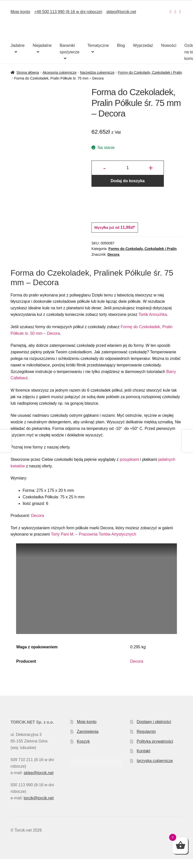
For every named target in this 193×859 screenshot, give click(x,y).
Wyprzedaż (143, 45)
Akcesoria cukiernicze (59, 72)
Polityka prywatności (155, 741)
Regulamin (146, 731)
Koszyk (83, 741)
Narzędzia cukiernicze (97, 72)
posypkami (129, 459)
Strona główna (27, 72)
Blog (121, 45)
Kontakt (143, 751)
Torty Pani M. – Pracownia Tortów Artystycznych (94, 534)
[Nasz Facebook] (175, 12)
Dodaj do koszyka (127, 181)
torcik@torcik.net (39, 798)
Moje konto (20, 12)
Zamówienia (88, 731)
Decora (113, 254)
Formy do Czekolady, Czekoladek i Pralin (150, 72)
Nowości (168, 45)
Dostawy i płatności (154, 722)
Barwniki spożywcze (69, 48)
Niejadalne (42, 45)
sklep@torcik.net (121, 12)
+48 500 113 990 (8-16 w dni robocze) (68, 12)
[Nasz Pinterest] (180, 12)
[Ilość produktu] (127, 168)
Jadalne (18, 45)
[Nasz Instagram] (170, 12)
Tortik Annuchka (152, 314)
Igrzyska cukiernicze (155, 761)
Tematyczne (98, 45)
